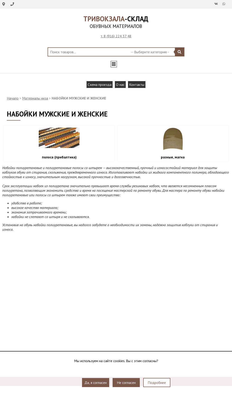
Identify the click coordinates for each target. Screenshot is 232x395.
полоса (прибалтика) (59, 157)
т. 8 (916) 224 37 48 (116, 36)
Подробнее (157, 382)
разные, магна (173, 157)
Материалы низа (35, 98)
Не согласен (126, 382)
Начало (13, 98)
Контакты (136, 84)
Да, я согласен (96, 382)
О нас (120, 84)
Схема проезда (99, 84)
